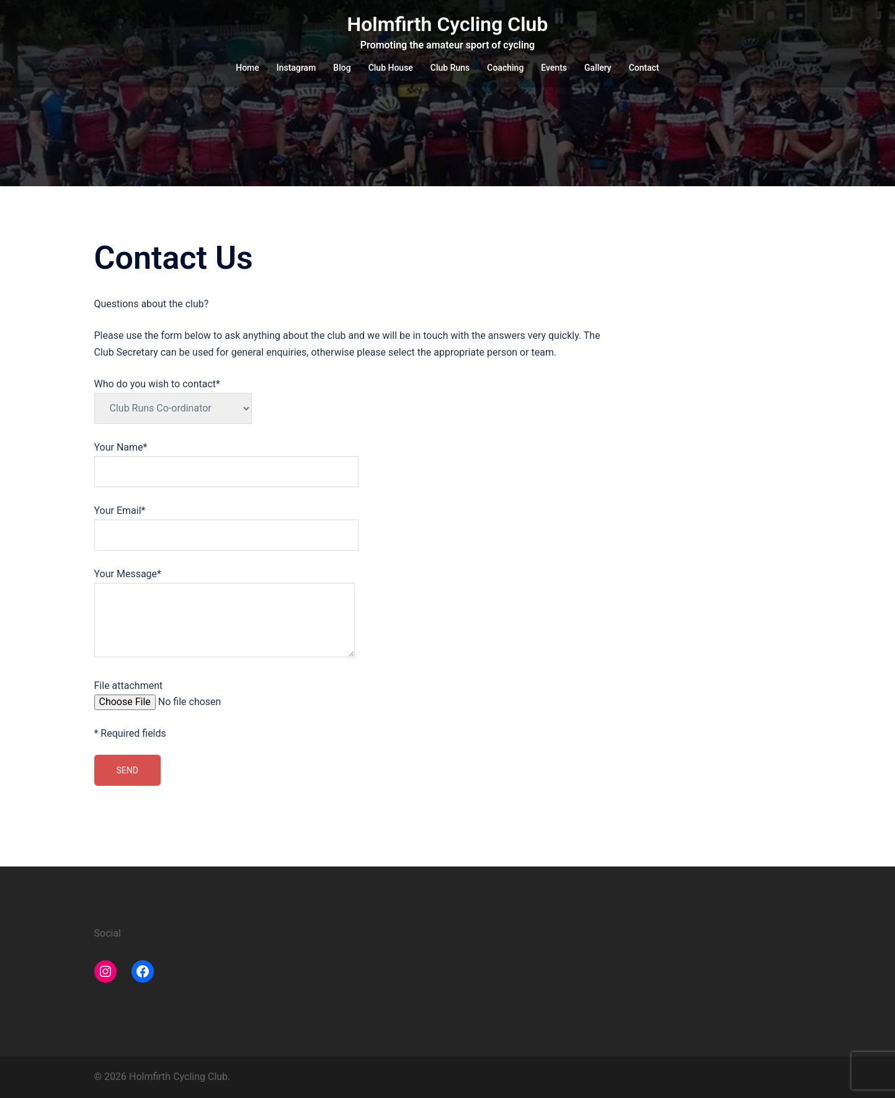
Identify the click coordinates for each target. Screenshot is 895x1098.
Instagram (296, 68)
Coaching (505, 68)
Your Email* (226, 523)
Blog (341, 68)
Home (247, 68)
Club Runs (450, 68)
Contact (644, 68)
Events (554, 68)
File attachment (189, 694)
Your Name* (226, 459)
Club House (390, 68)
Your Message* (224, 614)
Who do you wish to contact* (173, 396)
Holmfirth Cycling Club (447, 24)
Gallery (598, 68)
